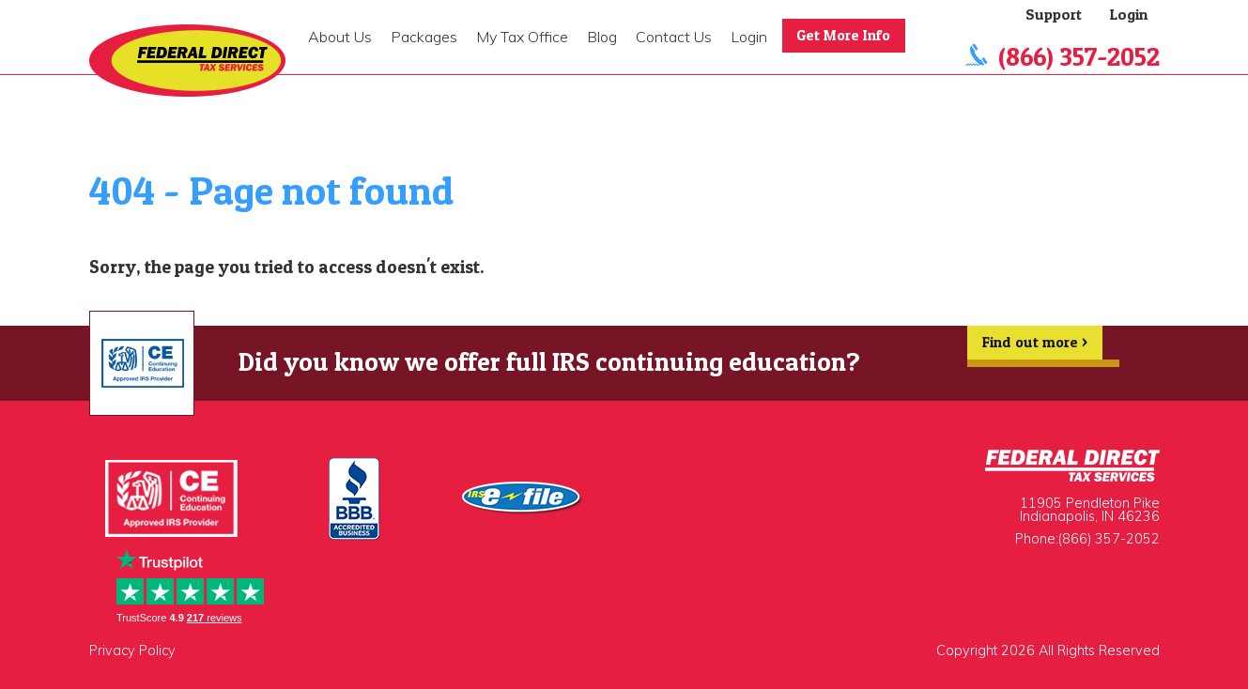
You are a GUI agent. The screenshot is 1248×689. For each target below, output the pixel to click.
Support (1053, 14)
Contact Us (674, 36)
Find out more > (1033, 346)
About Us (340, 36)
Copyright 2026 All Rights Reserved (1048, 650)
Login (749, 36)
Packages (424, 36)
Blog (602, 36)
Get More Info (845, 35)
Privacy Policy (132, 650)
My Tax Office (522, 36)
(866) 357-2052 (1079, 56)
